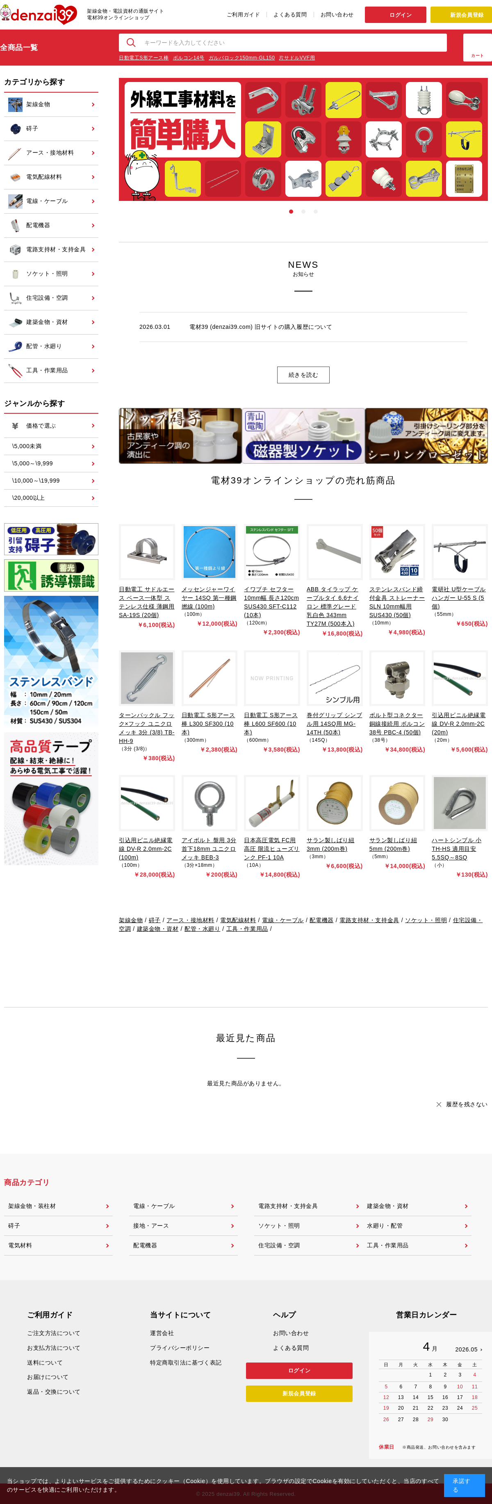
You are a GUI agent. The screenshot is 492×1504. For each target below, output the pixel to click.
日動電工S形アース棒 (144, 58)
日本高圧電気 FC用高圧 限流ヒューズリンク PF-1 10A (272, 849)
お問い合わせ (337, 14)
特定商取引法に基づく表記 (186, 1362)
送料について (45, 1362)
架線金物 (131, 920)
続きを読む (304, 374)
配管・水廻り (202, 928)
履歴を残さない (467, 1104)
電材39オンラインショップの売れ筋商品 (303, 480)
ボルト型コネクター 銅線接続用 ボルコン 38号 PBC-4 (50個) (397, 724)
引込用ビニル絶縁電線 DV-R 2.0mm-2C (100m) (146, 849)
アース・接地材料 (190, 920)
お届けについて (48, 1377)
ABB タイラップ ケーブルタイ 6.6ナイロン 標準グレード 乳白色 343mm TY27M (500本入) (333, 606)
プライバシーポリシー (180, 1347)
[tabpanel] (303, 139)
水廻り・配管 (385, 1225)
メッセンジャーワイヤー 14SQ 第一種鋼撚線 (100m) (209, 598)
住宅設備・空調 (279, 1245)
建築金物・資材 (158, 928)
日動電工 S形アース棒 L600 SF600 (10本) (271, 724)
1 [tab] (291, 212)
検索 (131, 43)
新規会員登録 (466, 15)
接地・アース (151, 1225)
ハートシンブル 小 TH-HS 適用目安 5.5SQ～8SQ (456, 849)
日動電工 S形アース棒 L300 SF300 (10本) (208, 724)
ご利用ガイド (243, 14)
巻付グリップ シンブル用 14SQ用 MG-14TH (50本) (334, 724)
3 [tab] (316, 212)
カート (477, 55)
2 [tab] (303, 212)
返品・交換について (54, 1391)
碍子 (155, 920)
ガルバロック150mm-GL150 (242, 58)
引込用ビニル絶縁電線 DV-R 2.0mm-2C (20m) (458, 724)
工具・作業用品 (247, 928)
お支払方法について (54, 1347)
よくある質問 (290, 14)
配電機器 (321, 920)
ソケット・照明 (426, 920)
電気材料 (20, 1245)
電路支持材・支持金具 (369, 920)
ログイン (401, 15)
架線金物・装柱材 (32, 1206)
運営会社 (162, 1333)
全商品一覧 (19, 47)
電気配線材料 (238, 920)
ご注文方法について (54, 1333)
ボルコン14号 (189, 58)
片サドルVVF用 (297, 58)
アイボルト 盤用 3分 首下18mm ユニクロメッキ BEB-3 (209, 849)
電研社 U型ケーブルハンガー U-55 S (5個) (459, 598)
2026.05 (466, 1349)
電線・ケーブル (283, 920)
